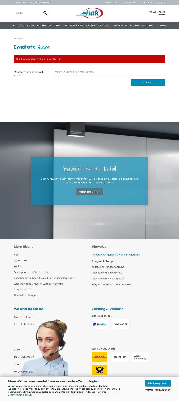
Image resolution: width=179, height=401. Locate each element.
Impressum (20, 260)
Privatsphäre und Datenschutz (31, 272)
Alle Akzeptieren (158, 383)
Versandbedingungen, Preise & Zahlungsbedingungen (44, 278)
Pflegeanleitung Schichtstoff (108, 278)
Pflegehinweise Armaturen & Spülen (112, 284)
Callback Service (23, 289)
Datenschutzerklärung (19, 394)
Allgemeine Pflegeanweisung (108, 267)
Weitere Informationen (157, 390)
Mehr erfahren (89, 192)
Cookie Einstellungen (25, 295)
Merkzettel (146, 2)
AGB (16, 254)
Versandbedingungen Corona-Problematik (116, 254)
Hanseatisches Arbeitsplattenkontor (34, 2)
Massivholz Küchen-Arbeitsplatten (87, 25)
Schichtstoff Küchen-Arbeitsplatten (36, 25)
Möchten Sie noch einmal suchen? (28, 73)
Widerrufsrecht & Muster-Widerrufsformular (38, 283)
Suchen (148, 82)
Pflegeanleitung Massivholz (107, 272)
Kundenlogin (129, 2)
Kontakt (161, 2)
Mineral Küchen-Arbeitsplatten (133, 25)
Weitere (162, 25)
